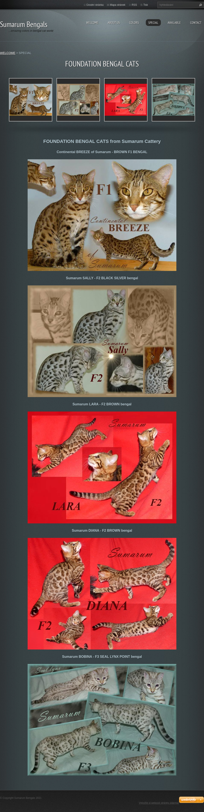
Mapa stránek (117, 4)
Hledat (200, 5)
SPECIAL (153, 22)
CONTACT (195, 22)
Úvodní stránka (95, 4)
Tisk (145, 4)
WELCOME (92, 22)
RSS (134, 4)
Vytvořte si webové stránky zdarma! (159, 802)
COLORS (134, 22)
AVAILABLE (174, 22)
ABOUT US (114, 22)
